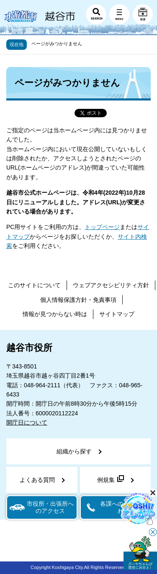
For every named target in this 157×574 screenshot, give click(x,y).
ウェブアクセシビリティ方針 (111, 285)
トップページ (102, 227)
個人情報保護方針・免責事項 (78, 299)
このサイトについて (34, 285)
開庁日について (26, 422)
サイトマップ (116, 314)
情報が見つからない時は (55, 314)
